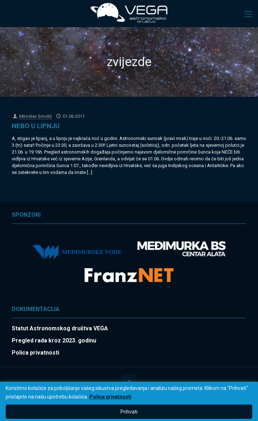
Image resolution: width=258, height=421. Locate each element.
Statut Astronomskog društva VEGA (60, 328)
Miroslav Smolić (35, 116)
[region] (129, 401)
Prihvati (129, 412)
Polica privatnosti (110, 397)
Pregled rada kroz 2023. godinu (54, 340)
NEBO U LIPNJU (36, 126)
